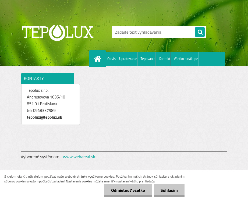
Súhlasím (169, 190)
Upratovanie (128, 58)
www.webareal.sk (79, 156)
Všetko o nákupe (186, 58)
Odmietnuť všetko (128, 190)
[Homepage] (99, 58)
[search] (200, 32)
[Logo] (58, 32)
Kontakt (164, 58)
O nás (111, 58)
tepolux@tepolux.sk (44, 117)
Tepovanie (148, 58)
